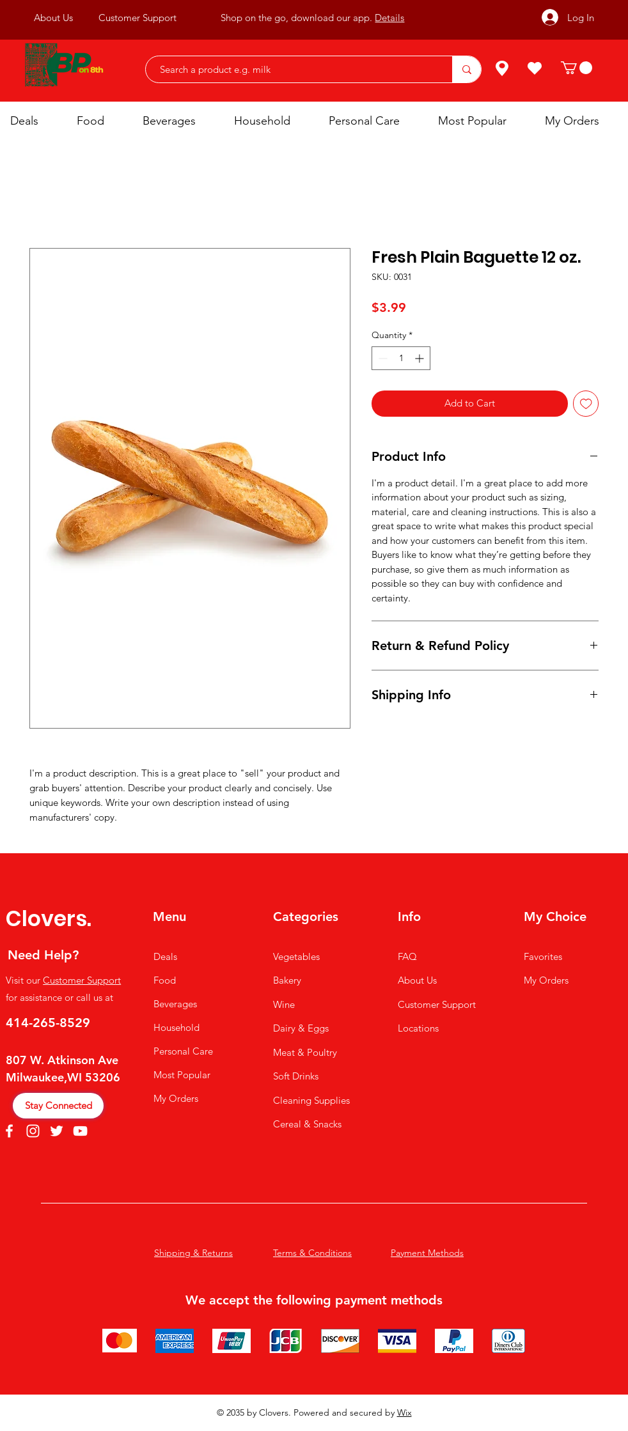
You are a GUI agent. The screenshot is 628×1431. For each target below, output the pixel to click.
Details (389, 18)
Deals (165, 956)
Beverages (175, 1004)
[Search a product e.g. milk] (292, 69)
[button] (576, 67)
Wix (404, 1412)
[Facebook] (9, 1131)
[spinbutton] (400, 358)
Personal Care (183, 1051)
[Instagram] (33, 1131)
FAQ (407, 956)
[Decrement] (381, 358)
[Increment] (420, 358)
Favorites (543, 956)
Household (176, 1027)
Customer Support (82, 980)
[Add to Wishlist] (586, 404)
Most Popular (181, 1075)
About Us (417, 980)
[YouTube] (80, 1131)
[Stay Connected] (58, 1105)
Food (164, 980)
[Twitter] (56, 1131)
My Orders (175, 1098)
